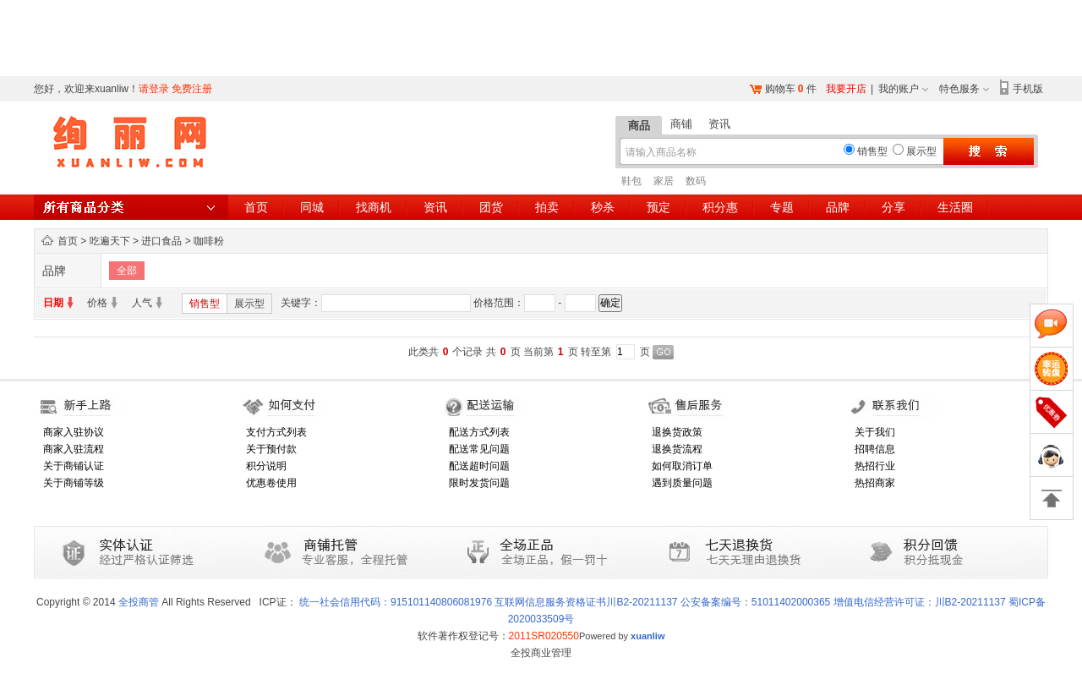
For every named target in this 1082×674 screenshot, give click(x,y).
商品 (639, 125)
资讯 (719, 124)
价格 (97, 303)
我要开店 (846, 89)
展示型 (249, 304)
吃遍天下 (110, 241)
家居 (663, 181)
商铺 (681, 124)
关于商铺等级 (73, 483)
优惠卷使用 (271, 483)
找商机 (373, 207)
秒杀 (603, 207)
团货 (491, 207)
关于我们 (875, 432)
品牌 (838, 207)
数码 (696, 181)
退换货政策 (677, 432)
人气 (142, 303)
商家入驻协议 (73, 432)
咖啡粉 (209, 241)
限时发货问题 (479, 483)
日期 (53, 303)
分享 (893, 207)
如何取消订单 (682, 466)
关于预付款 (271, 449)
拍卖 (547, 207)
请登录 (154, 89)
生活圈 (955, 207)
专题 (782, 207)
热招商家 (875, 483)
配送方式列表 (479, 432)
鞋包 (631, 181)
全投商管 (138, 602)
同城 (312, 207)
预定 (658, 207)
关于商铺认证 (73, 466)
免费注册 (192, 89)
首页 (256, 207)
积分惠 (720, 207)
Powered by (622, 636)
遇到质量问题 (682, 483)
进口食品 (161, 241)
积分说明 (266, 466)
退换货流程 (677, 449)
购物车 (780, 89)
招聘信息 (875, 449)
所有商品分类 (131, 207)
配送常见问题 (479, 449)
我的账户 (898, 89)
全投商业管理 (541, 653)
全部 (127, 271)
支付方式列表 (276, 432)
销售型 (204, 304)
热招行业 (875, 466)
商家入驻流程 (73, 449)
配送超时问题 (479, 466)
